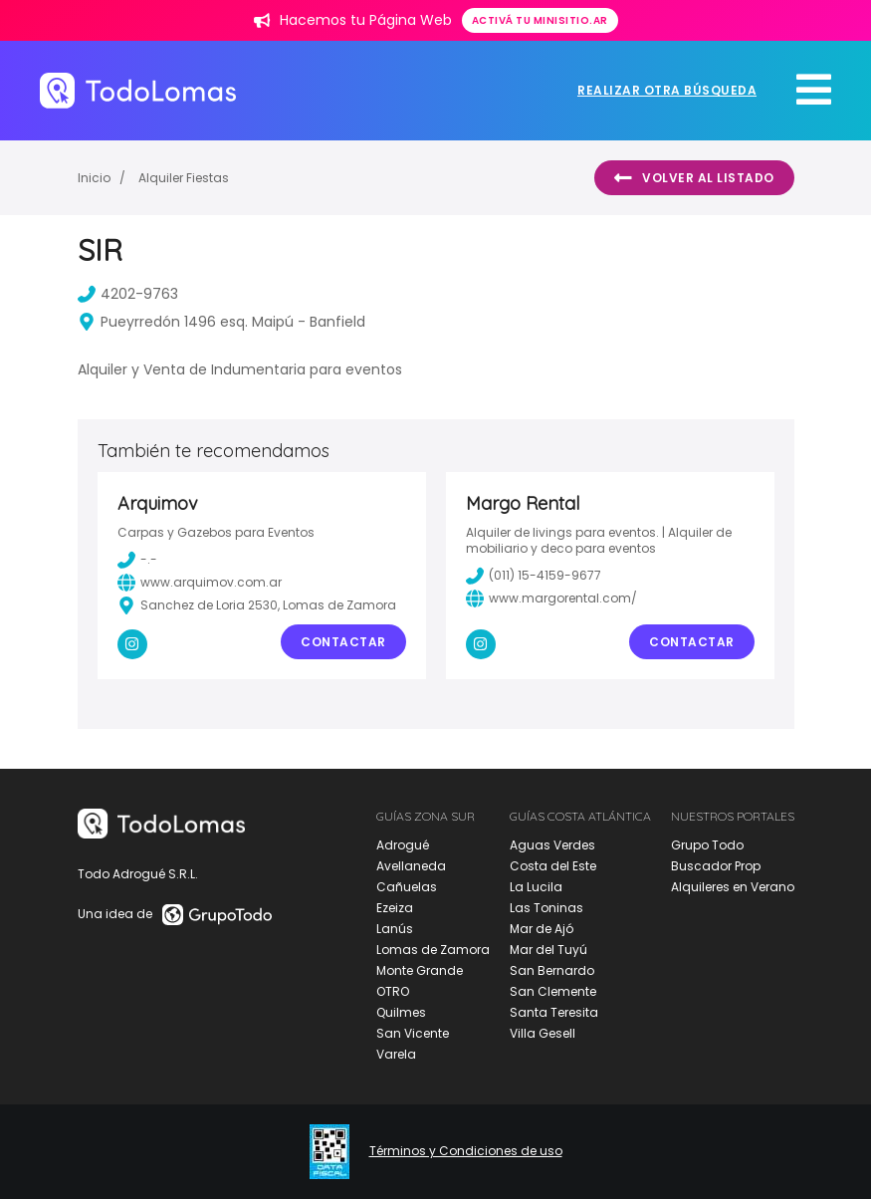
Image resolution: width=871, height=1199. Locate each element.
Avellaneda (411, 865)
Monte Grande (419, 970)
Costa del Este (553, 865)
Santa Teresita (554, 1012)
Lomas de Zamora (433, 949)
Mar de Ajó (541, 928)
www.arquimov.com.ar (199, 583)
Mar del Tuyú (548, 949)
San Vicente (412, 1033)
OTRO (392, 991)
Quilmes (401, 1012)
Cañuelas (406, 886)
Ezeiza (394, 907)
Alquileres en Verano (732, 886)
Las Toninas (546, 907)
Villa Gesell (542, 1033)
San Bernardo (552, 970)
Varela (396, 1054)
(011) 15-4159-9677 (533, 576)
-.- (137, 560)
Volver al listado (694, 178)
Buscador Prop (716, 865)
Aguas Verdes (552, 845)
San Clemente (553, 991)
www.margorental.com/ (551, 598)
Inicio (94, 177)
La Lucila (536, 886)
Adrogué (402, 845)
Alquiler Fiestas (183, 177)
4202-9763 (128, 294)
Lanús (394, 928)
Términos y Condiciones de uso (465, 1151)
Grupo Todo (707, 845)
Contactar (343, 641)
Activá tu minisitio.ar (540, 20)
